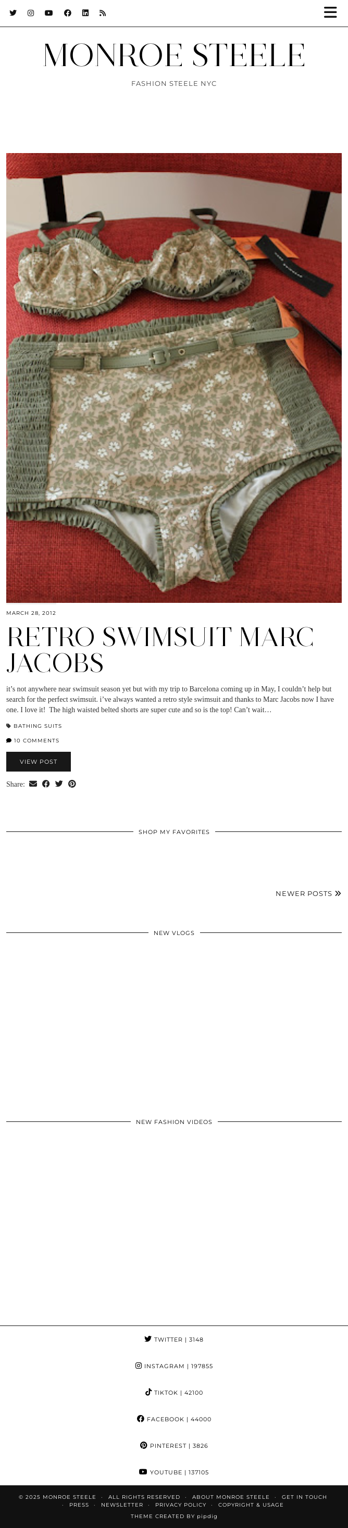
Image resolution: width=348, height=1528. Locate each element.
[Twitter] (13, 13)
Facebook (174, 1419)
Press (79, 1504)
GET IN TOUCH (304, 1497)
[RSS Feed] (103, 13)
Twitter (174, 1339)
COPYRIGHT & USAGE (251, 1504)
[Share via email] (33, 784)
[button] (333, 13)
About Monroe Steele (231, 1497)
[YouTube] (49, 13)
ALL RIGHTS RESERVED (144, 1497)
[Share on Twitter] (59, 784)
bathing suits (38, 726)
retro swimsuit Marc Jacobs (160, 650)
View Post (38, 761)
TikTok (174, 1392)
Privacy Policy (180, 1504)
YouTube (174, 1472)
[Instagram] (31, 13)
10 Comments (32, 740)
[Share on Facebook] (46, 784)
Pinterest (174, 1445)
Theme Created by (174, 1516)
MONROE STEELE (174, 55)
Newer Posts (309, 893)
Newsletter (122, 1504)
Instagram (174, 1366)
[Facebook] (68, 13)
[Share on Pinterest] (72, 784)
